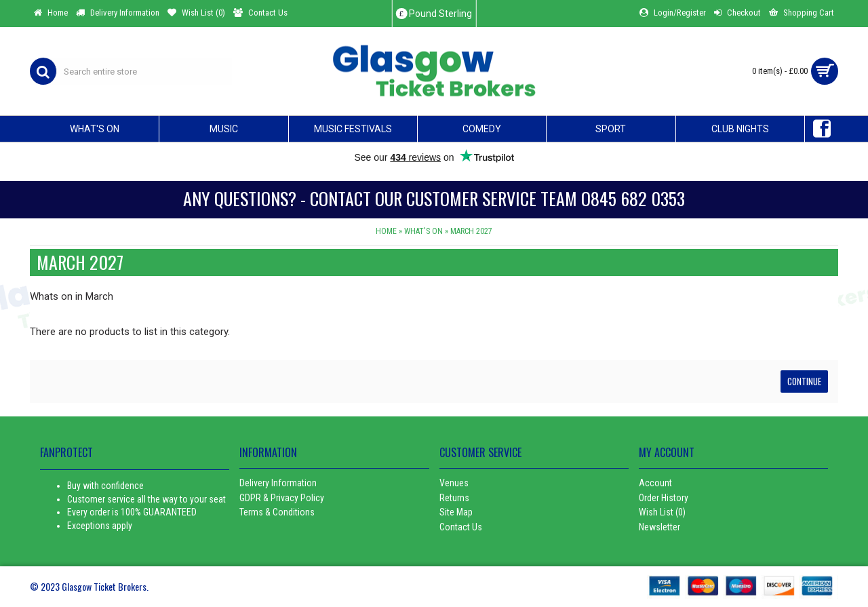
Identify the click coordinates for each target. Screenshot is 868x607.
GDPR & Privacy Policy (281, 497)
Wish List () (662, 512)
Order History (663, 497)
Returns (454, 497)
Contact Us (460, 527)
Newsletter (659, 527)
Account (655, 482)
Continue (804, 381)
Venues (454, 482)
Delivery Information (278, 482)
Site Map (456, 512)
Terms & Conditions (277, 512)
